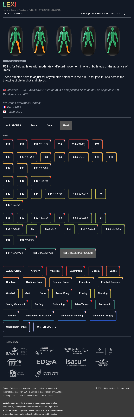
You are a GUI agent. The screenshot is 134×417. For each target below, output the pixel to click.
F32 (8, 157)
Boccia (95, 271)
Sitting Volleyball (15, 304)
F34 (60, 157)
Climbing (11, 282)
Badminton (76, 271)
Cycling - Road (34, 282)
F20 (97, 144)
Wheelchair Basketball (38, 315)
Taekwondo (105, 304)
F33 (46, 157)
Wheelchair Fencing (72, 315)
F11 (8, 144)
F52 (22, 218)
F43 (22, 194)
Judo (43, 293)
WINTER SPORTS (46, 327)
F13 (60, 144)
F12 (22, 144)
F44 (36, 194)
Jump (50, 125)
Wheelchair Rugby (103, 315)
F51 (8, 218)
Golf (27, 293)
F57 (8, 240)
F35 (97, 157)
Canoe (113, 271)
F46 (100, 194)
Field (66, 125)
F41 (22, 181)
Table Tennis (82, 304)
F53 (60, 218)
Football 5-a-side (110, 282)
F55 (32, 229)
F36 (111, 157)
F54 (100, 218)
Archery (35, 271)
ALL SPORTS (13, 125)
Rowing (83, 293)
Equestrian (85, 282)
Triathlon (11, 315)
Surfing (39, 304)
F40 (8, 181)
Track (34, 125)
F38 (22, 168)
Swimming (59, 304)
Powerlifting (62, 293)
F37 (8, 168)
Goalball (10, 293)
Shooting (102, 293)
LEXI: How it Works (16, 61)
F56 (69, 229)
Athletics (55, 271)
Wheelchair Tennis (16, 327)
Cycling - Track (60, 282)
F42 (8, 194)
